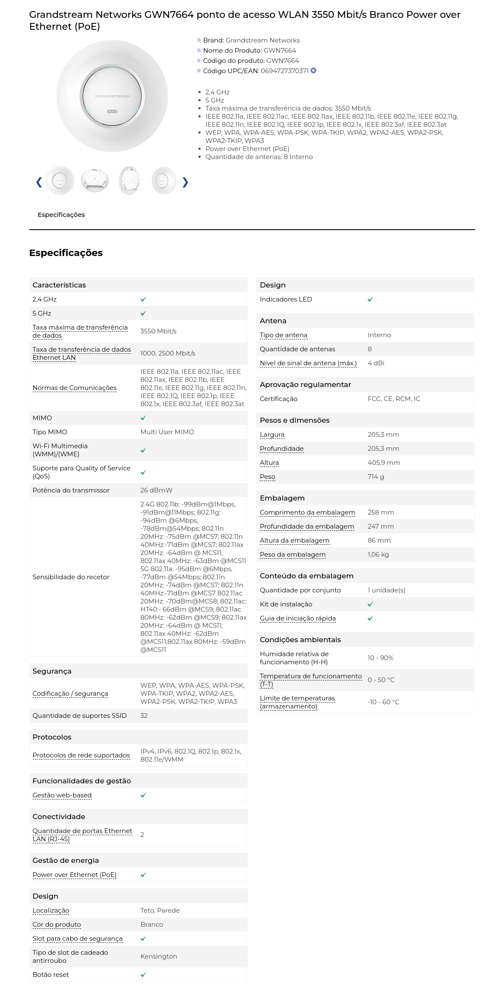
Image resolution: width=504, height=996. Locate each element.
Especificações (61, 215)
